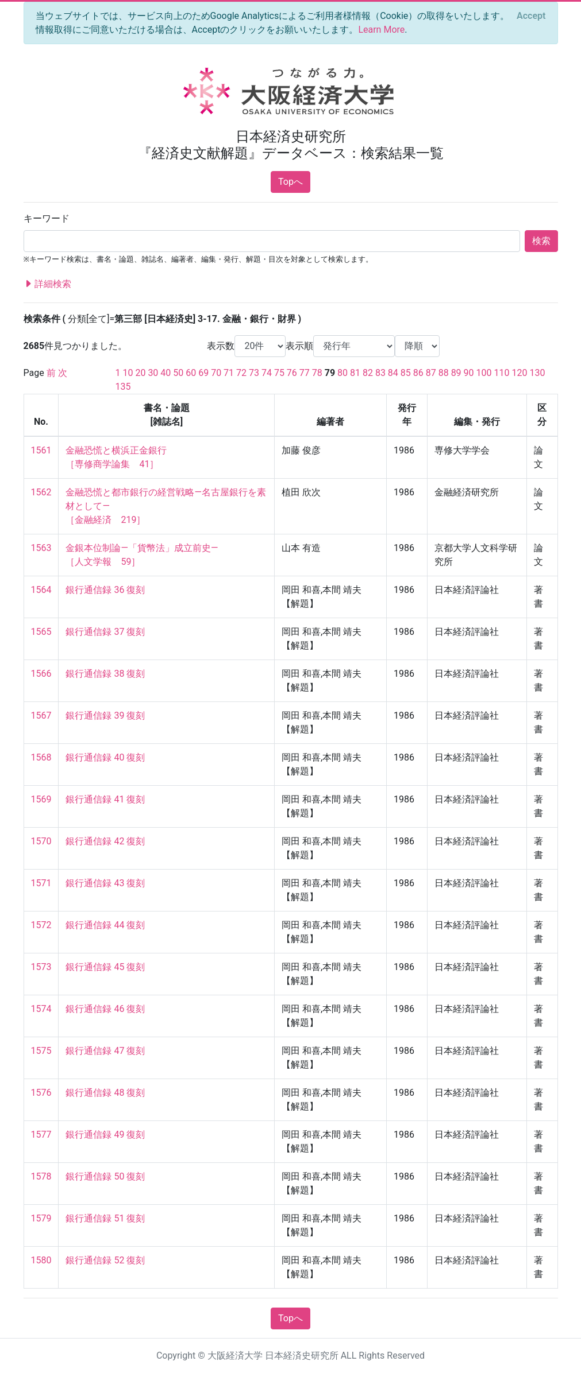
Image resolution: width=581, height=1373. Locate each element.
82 (368, 372)
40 (165, 372)
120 (519, 372)
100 (484, 372)
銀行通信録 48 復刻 (105, 1092)
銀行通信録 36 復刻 (105, 589)
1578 (41, 1176)
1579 (41, 1218)
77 (304, 372)
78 (317, 372)
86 (418, 372)
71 (229, 372)
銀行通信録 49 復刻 (105, 1134)
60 (191, 372)
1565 (41, 631)
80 (342, 372)
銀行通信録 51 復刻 (105, 1218)
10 (127, 372)
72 (241, 372)
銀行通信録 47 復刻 (105, 1050)
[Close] (531, 16)
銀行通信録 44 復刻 (105, 925)
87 (431, 372)
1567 (41, 715)
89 (456, 372)
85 (406, 372)
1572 (41, 925)
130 (537, 372)
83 (380, 372)
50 (178, 372)
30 (153, 372)
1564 (41, 589)
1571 (41, 883)
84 (393, 372)
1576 (41, 1092)
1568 (41, 757)
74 (266, 372)
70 (216, 372)
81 (355, 372)
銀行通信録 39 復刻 (105, 715)
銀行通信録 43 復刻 (105, 883)
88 (443, 372)
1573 (41, 966)
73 (254, 372)
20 (140, 372)
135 (123, 386)
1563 (41, 547)
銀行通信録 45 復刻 (105, 966)
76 (292, 372)
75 (279, 372)
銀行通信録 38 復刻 (105, 673)
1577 (41, 1134)
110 (501, 372)
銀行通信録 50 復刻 (105, 1176)
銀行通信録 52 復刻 (105, 1260)
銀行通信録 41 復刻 (105, 799)
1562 (41, 492)
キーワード (47, 218)
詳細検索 (48, 284)
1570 (41, 841)
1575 (41, 1050)
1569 (41, 799)
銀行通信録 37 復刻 (105, 631)
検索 (541, 240)
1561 (41, 450)
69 (203, 372)
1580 (41, 1260)
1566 (41, 673)
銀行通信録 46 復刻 (105, 1008)
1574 (41, 1008)
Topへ (290, 181)
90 (469, 372)
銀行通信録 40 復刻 (105, 757)
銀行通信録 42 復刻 (105, 841)
